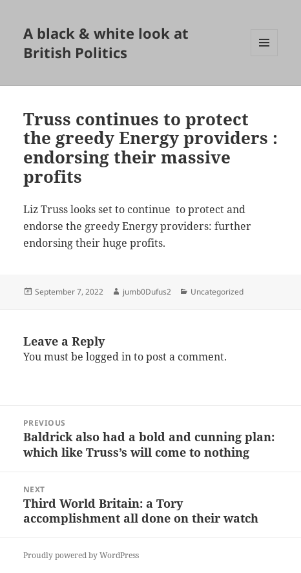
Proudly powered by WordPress (81, 555)
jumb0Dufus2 (147, 291)
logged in (108, 356)
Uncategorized (217, 291)
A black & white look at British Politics (106, 42)
